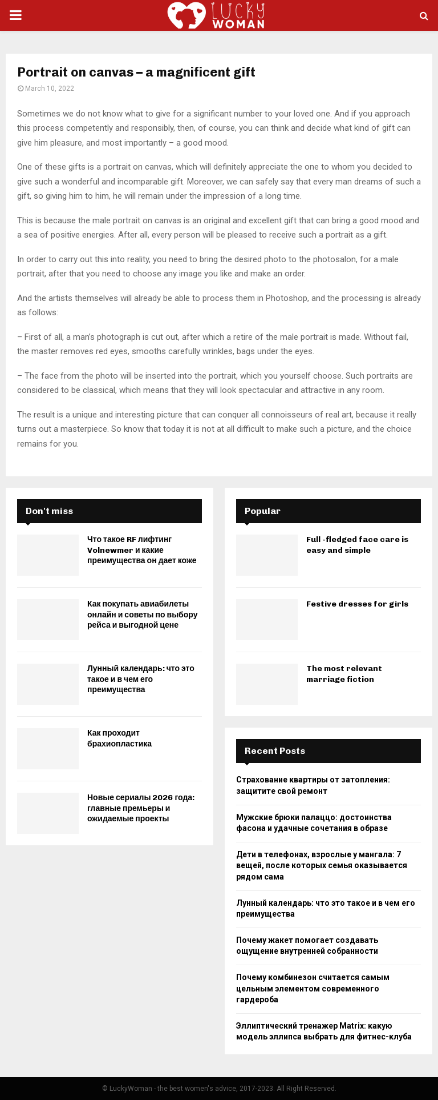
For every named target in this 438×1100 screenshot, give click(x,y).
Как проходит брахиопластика (119, 738)
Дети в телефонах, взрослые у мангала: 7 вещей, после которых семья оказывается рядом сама (321, 865)
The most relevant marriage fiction (344, 674)
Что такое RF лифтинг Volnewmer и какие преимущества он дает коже (141, 550)
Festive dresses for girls (357, 604)
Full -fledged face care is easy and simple (357, 545)
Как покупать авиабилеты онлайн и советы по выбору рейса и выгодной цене (142, 614)
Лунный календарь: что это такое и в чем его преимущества (140, 679)
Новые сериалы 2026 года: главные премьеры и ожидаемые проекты (140, 808)
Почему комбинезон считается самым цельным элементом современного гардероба (313, 988)
